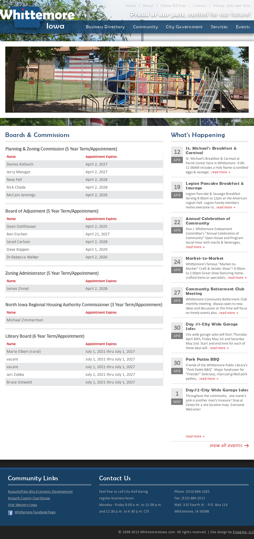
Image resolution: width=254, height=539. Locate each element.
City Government (184, 26)
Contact (199, 6)
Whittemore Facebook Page (35, 512)
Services (219, 26)
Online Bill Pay (173, 6)
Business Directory (105, 26)
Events (243, 26)
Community (145, 26)
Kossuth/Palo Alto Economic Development (40, 491)
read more (219, 172)
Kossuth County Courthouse (29, 498)
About (148, 6)
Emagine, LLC (243, 532)
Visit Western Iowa (22, 505)
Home (131, 6)
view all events (226, 445)
